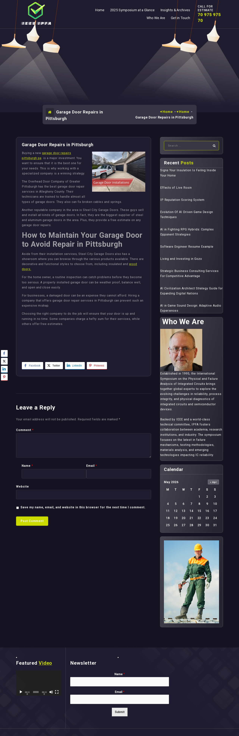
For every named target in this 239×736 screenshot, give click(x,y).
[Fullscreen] (57, 692)
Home (168, 112)
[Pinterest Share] (97, 365)
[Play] (21, 692)
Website (22, 594)
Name (27, 573)
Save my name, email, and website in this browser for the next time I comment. (83, 615)
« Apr (213, 482)
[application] (38, 683)
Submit (120, 712)
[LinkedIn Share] (75, 365)
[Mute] (51, 692)
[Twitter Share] (54, 365)
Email (91, 573)
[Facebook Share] (32, 365)
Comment (25, 538)
